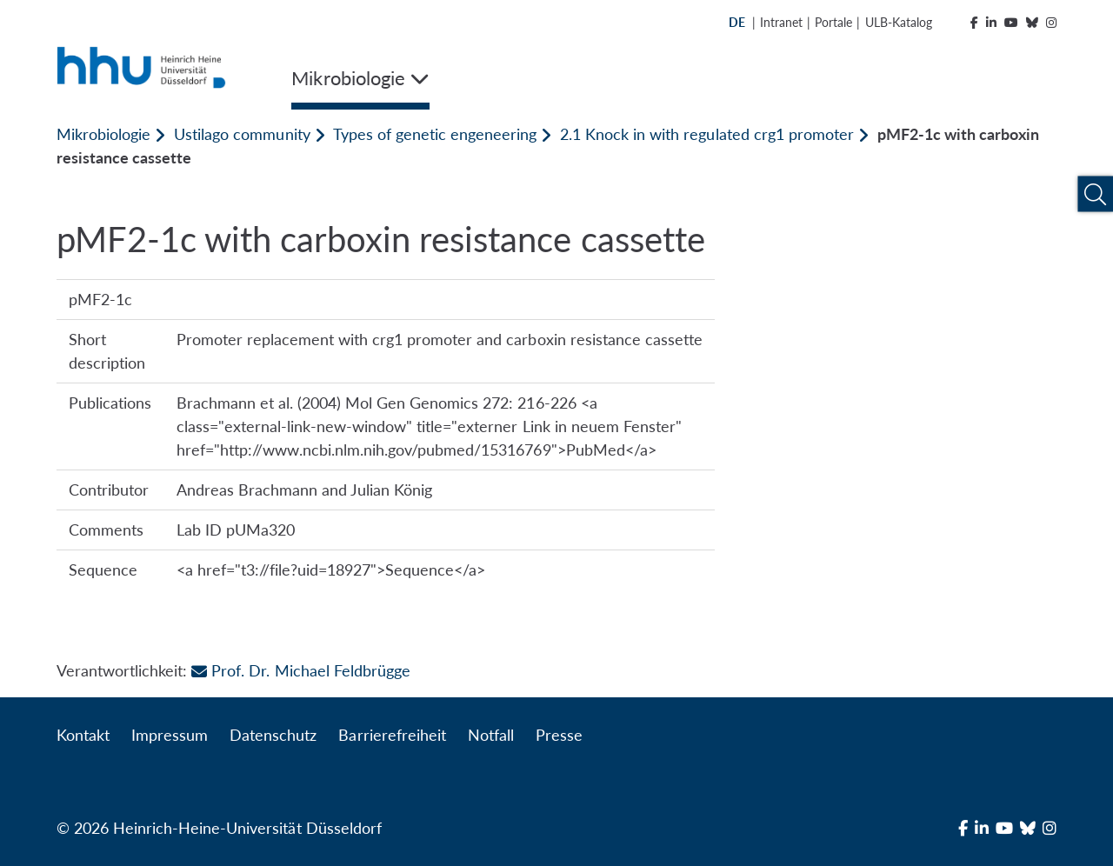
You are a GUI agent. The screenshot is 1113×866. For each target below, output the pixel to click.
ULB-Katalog (898, 22)
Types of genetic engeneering (435, 133)
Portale (833, 22)
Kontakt (83, 734)
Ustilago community (242, 133)
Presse (559, 734)
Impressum (169, 734)
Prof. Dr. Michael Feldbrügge (300, 670)
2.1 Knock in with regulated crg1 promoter (707, 133)
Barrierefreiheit (391, 734)
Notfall (491, 734)
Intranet (781, 22)
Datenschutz (273, 734)
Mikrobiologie (103, 133)
